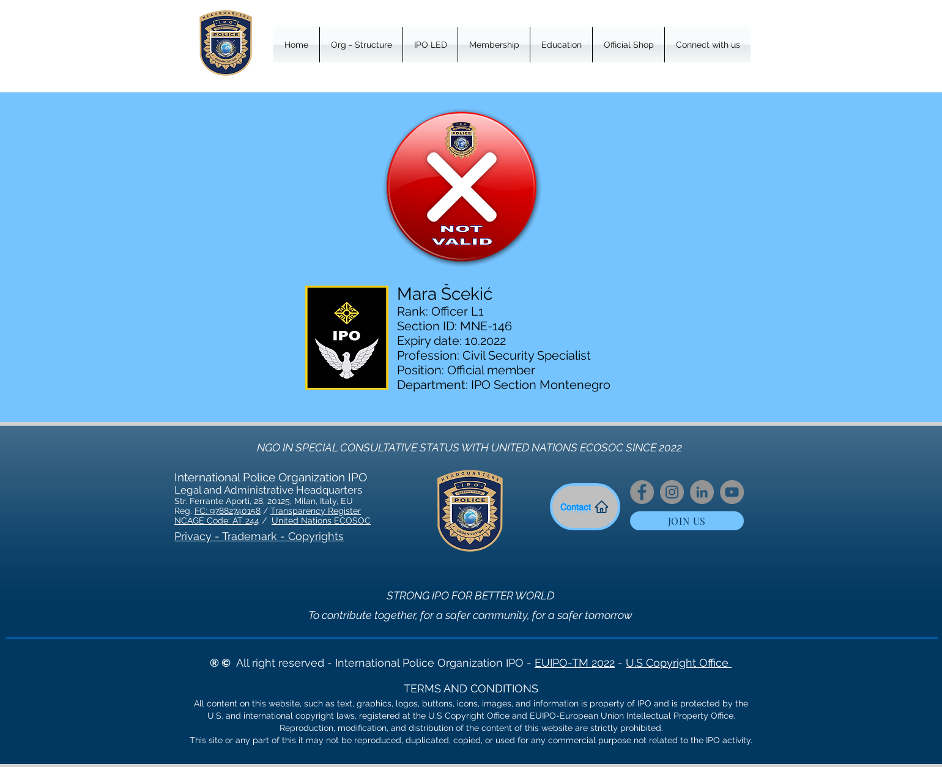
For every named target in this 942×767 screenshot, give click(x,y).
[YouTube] (732, 492)
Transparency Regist (311, 511)
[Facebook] (642, 492)
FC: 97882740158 (228, 511)
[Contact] (585, 506)
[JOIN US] (687, 520)
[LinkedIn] (702, 492)
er (357, 511)
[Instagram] (672, 492)
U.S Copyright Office (679, 662)
